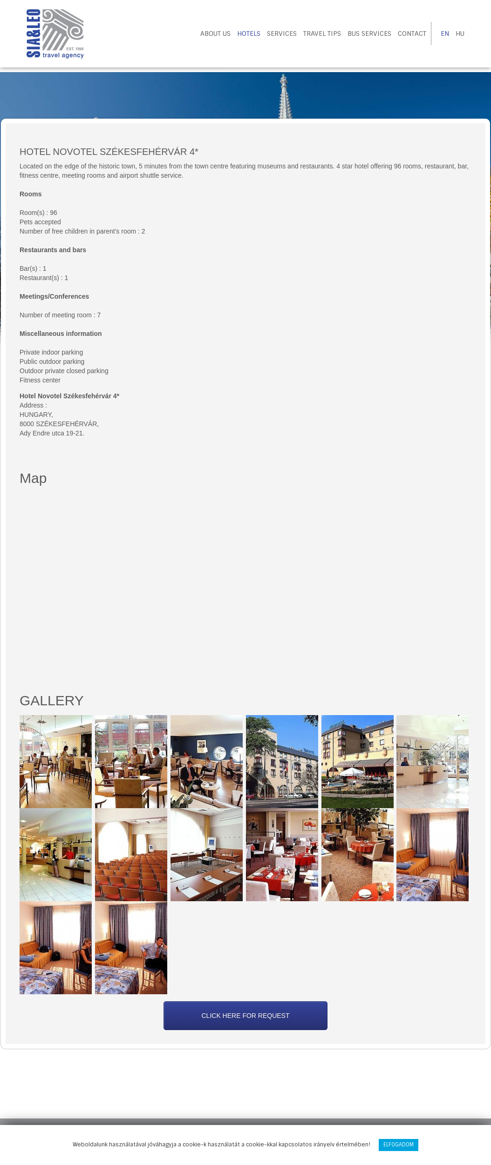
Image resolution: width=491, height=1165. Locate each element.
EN (445, 33)
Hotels (248, 33)
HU (460, 33)
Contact (412, 33)
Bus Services (369, 33)
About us (215, 33)
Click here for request (245, 1015)
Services (282, 33)
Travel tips (322, 33)
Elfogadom (398, 1144)
